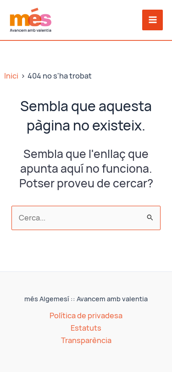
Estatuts (86, 328)
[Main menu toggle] (152, 20)
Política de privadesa (86, 315)
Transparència (86, 340)
